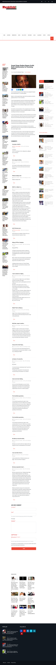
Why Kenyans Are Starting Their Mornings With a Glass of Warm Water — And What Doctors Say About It (14, 586)
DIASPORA (8, 35)
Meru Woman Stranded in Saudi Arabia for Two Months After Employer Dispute (49, 203)
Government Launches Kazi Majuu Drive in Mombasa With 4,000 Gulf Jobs (49, 156)
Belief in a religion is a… (17, 187)
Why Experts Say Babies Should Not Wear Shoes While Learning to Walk (14, 600)
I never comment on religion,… (18, 273)
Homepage (13, 518)
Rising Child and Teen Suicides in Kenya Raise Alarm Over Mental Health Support (22, 585)
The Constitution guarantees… (18, 396)
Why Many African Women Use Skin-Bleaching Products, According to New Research (31, 586)
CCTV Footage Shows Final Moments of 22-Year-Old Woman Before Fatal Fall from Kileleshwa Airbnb (46, 183)
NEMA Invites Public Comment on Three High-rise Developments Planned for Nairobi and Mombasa (5, 144)
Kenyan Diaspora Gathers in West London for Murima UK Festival (5, 88)
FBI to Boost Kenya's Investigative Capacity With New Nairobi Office (5, 218)
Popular (47, 81)
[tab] (41, 81)
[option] (14, 1)
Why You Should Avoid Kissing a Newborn (22, 599)
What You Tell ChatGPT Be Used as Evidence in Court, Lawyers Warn (22, 614)
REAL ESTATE (24, 35)
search (52, 38)
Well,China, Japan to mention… (18, 323)
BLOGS (34, 35)
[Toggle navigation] (53, 5)
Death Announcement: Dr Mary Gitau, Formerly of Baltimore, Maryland (14, 1)
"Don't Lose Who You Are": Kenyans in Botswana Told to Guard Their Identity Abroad (5, 205)
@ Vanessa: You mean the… (17, 359)
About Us (4, 662)
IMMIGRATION (14, 35)
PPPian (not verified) (16, 230)
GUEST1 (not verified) (16, 146)
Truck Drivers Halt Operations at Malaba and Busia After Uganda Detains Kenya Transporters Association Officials (5, 159)
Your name (13, 507)
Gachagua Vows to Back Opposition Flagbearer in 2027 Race (49, 190)
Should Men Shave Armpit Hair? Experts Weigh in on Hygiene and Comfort (49, 176)
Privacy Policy (13, 662)
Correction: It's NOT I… (16, 144)
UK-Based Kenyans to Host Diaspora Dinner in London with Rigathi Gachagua (49, 163)
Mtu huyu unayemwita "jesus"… (18, 467)
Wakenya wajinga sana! (16, 175)
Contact (8, 662)
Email (12, 512)
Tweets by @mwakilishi (43, 132)
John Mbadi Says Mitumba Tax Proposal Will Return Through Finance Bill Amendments (5, 245)
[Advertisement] (29, 21)
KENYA (19, 35)
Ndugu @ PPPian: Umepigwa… (18, 242)
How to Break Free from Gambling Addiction (31, 612)
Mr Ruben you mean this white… (18, 438)
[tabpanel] (46, 105)
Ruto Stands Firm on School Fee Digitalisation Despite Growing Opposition (49, 197)
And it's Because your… (16, 228)
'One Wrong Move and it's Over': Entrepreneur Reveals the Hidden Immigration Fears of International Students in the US (5, 177)
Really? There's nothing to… (17, 307)
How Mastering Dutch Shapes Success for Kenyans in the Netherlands (48, 169)
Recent (41, 81)
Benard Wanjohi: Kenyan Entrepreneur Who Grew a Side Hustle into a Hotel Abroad (49, 141)
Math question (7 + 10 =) (15, 537)
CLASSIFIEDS (39, 35)
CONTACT (48, 35)
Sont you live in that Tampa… (18, 344)
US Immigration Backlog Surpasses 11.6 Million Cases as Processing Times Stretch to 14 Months (46, 118)
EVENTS (44, 35)
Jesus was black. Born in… (17, 452)
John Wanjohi (28, 72)
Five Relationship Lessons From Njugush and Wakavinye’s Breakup (14, 614)
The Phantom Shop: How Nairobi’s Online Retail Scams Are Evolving (31, 601)
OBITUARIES (30, 35)
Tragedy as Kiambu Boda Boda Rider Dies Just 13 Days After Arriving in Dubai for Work (5, 74)
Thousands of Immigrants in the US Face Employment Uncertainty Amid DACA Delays (5, 272)
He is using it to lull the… (17, 160)
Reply (14, 224)
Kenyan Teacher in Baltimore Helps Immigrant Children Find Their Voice (5, 259)
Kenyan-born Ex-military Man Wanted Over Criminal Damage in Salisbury (5, 115)
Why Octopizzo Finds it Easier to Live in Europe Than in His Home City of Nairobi (5, 101)
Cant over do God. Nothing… (17, 378)
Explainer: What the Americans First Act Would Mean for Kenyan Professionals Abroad (5, 128)
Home (4, 35)
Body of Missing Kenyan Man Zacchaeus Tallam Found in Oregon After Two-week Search (5, 231)
